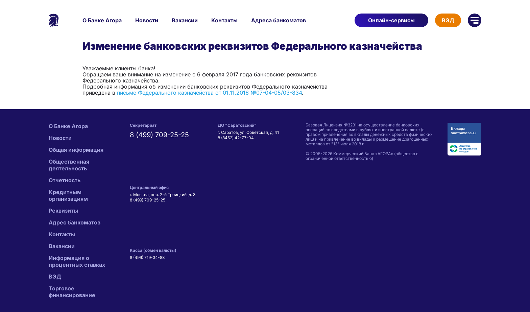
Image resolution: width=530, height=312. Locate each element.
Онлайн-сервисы (391, 20)
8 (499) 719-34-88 (147, 257)
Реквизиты (63, 210)
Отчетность (64, 180)
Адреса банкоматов (278, 20)
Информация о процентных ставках (77, 261)
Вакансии (185, 20)
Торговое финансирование (72, 291)
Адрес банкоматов (74, 222)
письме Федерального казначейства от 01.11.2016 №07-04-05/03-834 (209, 92)
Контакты (224, 20)
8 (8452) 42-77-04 (236, 137)
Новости (146, 20)
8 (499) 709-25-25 (159, 135)
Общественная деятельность (69, 165)
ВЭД (448, 20)
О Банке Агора (102, 20)
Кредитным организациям (68, 195)
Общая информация (76, 149)
